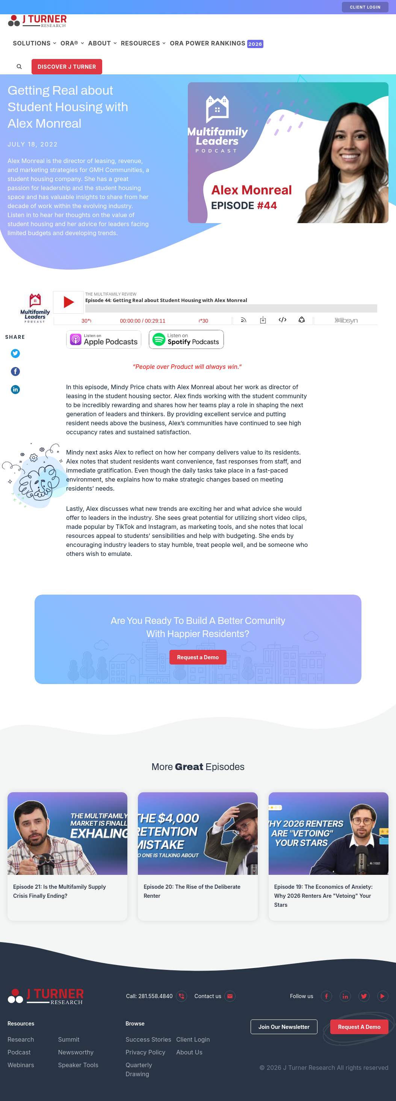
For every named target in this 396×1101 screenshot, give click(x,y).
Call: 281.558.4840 (156, 996)
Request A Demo (359, 1027)
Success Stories (148, 1039)
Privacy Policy (145, 1052)
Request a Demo (198, 657)
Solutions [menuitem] (93, 30)
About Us (189, 1052)
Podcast (19, 1052)
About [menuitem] (161, 30)
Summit (69, 1039)
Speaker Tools (78, 1065)
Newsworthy (76, 1052)
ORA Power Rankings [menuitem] (278, 30)
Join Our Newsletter (284, 1027)
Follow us (301, 996)
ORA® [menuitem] (131, 30)
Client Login (365, 7)
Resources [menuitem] (202, 30)
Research (21, 1039)
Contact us (215, 996)
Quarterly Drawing (138, 1069)
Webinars (21, 1065)
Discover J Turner (128, 53)
